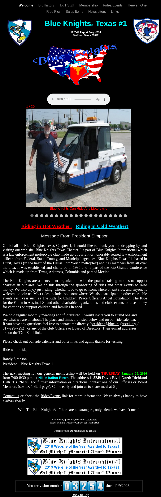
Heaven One (137, 5)
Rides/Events (113, 5)
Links (115, 11)
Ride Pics (53, 11)
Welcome (26, 5)
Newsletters (97, 11)
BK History (46, 5)
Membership (89, 5)
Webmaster (93, 422)
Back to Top (80, 495)
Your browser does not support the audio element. (78, 99)
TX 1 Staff (67, 5)
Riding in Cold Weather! (102, 226)
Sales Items (75, 11)
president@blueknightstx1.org (113, 324)
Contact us (11, 396)
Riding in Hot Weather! (46, 226)
